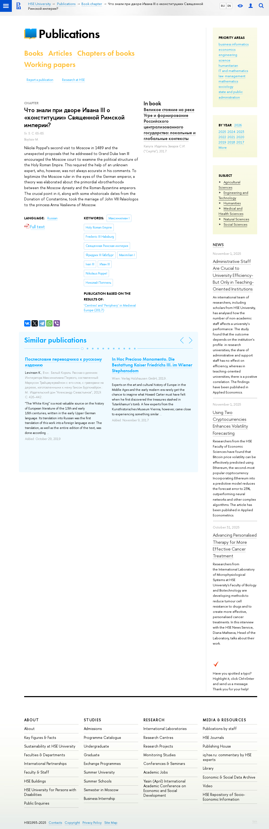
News (218, 244)
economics (227, 49)
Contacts (55, 822)
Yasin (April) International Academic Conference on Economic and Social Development (164, 788)
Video (208, 785)
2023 (240, 131)
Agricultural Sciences (229, 185)
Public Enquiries (36, 803)
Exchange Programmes (102, 763)
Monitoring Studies (159, 754)
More (223, 147)
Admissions (93, 728)
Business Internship (99, 798)
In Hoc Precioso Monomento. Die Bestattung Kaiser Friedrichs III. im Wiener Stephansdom (152, 365)
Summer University (99, 772)
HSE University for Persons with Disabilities (50, 792)
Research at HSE (73, 80)
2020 (240, 136)
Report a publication (40, 80)
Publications (69, 34)
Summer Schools (97, 781)
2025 (222, 131)
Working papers (49, 64)
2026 (238, 125)
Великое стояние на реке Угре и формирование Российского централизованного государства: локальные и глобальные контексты (170, 124)
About (31, 719)
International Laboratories (165, 728)
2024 (231, 131)
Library (208, 768)
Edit (254, 821)
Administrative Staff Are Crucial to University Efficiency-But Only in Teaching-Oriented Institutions (233, 275)
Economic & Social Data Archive (229, 777)
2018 (231, 142)
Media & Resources (224, 719)
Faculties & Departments (44, 754)
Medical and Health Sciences (231, 211)
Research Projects (158, 746)
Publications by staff (220, 728)
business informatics (234, 44)
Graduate (92, 754)
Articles (60, 53)
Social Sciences (235, 224)
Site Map (110, 822)
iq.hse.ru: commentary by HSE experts (227, 757)
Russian (52, 218)
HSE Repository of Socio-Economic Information (224, 797)
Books (33, 53)
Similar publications (55, 340)
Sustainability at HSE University (49, 746)
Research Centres (158, 737)
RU (223, 6)
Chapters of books (105, 53)
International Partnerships (45, 763)
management (235, 76)
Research (154, 719)
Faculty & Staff (36, 772)
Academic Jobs (155, 772)
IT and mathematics (233, 70)
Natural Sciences (236, 219)
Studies (92, 719)
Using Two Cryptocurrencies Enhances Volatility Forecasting (230, 422)
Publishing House (217, 746)
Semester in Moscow (101, 789)
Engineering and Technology (233, 195)
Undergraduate (96, 746)
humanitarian (228, 65)
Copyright (72, 822)
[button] (82, 348)
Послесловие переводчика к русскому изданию (63, 362)
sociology (226, 86)
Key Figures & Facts (40, 737)
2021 (231, 136)
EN (229, 6)
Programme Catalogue (102, 737)
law (221, 76)
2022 (222, 136)
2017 (240, 142)
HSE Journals (213, 737)
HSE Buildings (35, 781)
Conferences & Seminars (164, 763)
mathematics (228, 81)
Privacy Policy (92, 822)
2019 (222, 142)
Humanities (232, 203)
